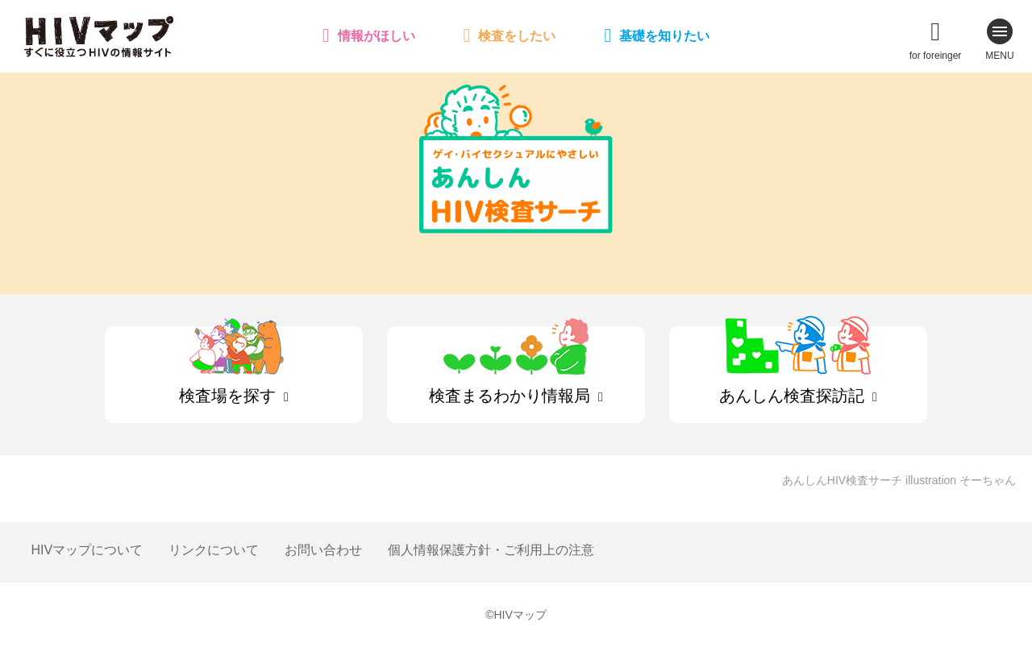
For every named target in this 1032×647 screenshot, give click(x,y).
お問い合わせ (323, 550)
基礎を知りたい (664, 36)
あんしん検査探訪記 (791, 395)
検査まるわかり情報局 (509, 395)
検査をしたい (517, 36)
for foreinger (935, 55)
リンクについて (214, 550)
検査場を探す (227, 395)
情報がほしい (376, 36)
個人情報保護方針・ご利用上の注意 (491, 550)
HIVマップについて (87, 550)
